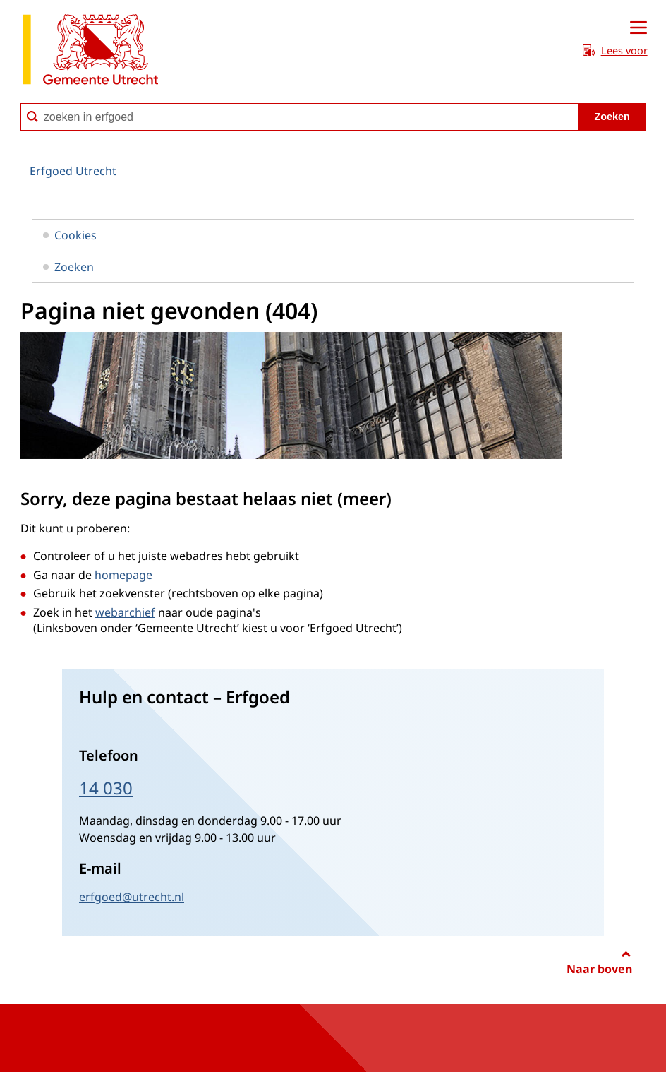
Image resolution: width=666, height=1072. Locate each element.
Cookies (70, 235)
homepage (123, 575)
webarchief (125, 612)
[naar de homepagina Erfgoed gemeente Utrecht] (90, 52)
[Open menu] (638, 28)
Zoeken (68, 267)
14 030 (106, 787)
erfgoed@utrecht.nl (131, 897)
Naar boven (599, 969)
